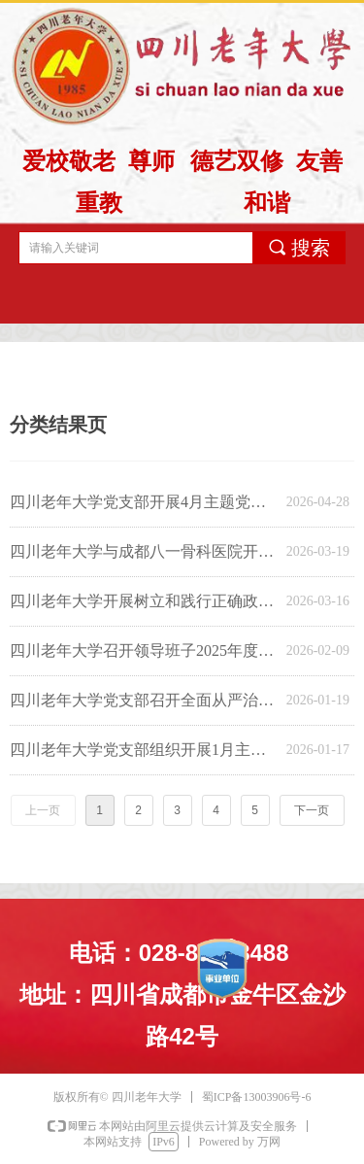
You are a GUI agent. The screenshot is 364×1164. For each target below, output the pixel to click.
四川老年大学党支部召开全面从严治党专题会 (143, 700)
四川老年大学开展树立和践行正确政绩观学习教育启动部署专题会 (143, 601)
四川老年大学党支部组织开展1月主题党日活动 (143, 749)
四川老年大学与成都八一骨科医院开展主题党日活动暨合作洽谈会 (143, 551)
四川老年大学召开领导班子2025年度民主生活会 (143, 650)
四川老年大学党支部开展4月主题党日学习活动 (143, 502)
